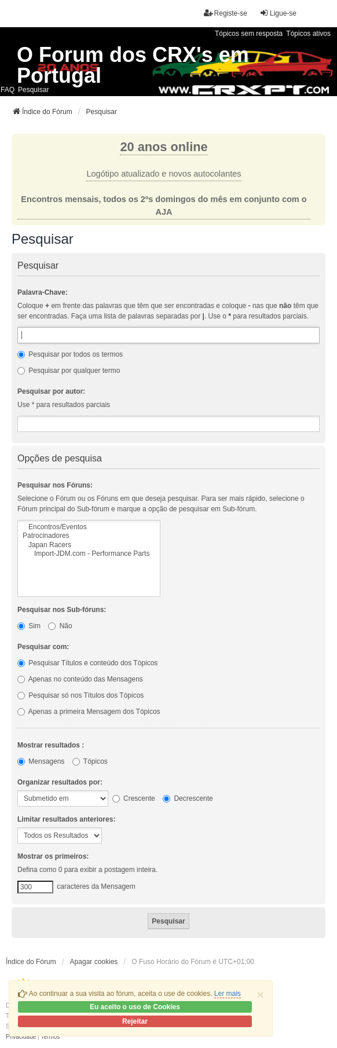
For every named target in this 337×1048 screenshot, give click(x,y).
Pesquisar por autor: (51, 391)
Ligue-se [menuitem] (277, 13)
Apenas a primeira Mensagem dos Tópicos (88, 712)
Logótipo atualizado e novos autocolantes (163, 173)
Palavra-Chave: (42, 292)
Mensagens (40, 761)
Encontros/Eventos (88, 527)
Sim (29, 626)
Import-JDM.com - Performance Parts (88, 553)
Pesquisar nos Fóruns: (55, 485)
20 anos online (163, 147)
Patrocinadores (88, 536)
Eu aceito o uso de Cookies (135, 1007)
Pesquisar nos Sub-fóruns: (61, 610)
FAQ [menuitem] (7, 90)
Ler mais (227, 994)
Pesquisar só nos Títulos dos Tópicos (80, 695)
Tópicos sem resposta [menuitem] (249, 34)
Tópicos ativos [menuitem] (308, 34)
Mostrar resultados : (50, 745)
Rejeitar (135, 1021)
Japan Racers (88, 545)
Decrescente (188, 798)
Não (60, 626)
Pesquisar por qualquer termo (68, 371)
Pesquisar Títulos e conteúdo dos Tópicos (87, 663)
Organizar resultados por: (59, 782)
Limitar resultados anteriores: (66, 819)
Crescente (133, 798)
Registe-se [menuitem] (225, 13)
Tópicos (90, 761)
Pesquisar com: (43, 647)
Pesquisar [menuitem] (33, 90)
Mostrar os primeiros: (53, 856)
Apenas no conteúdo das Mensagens (80, 679)
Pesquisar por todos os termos (70, 354)
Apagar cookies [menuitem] (94, 962)
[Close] (260, 994)
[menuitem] (21, 1037)
